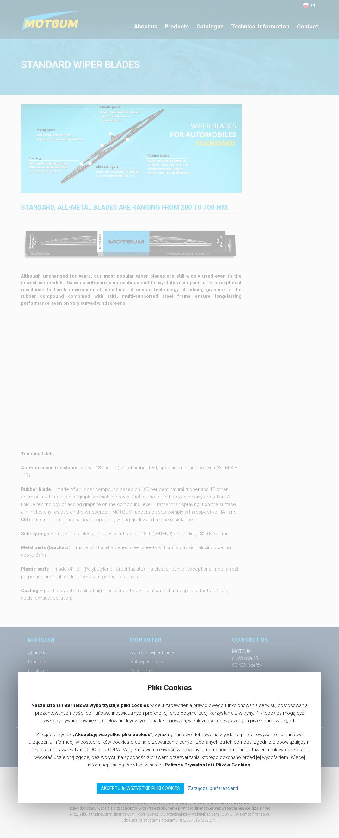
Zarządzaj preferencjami (213, 788)
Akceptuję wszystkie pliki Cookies (140, 788)
